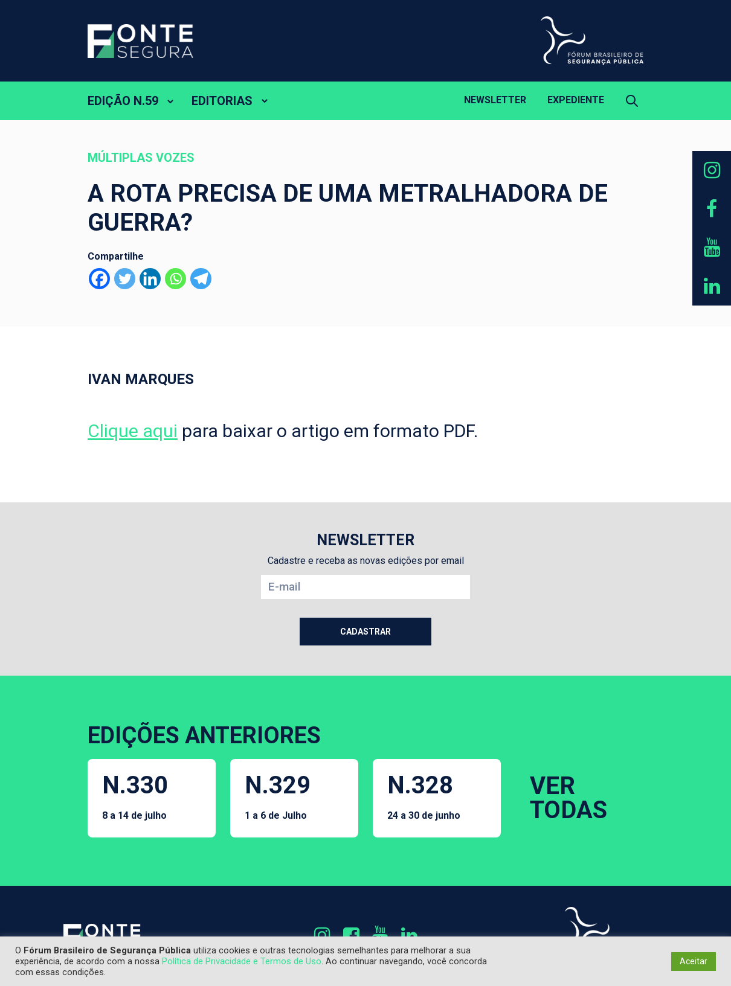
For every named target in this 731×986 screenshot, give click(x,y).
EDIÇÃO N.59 (123, 101)
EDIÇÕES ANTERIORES (204, 735)
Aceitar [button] (693, 961)
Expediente (575, 100)
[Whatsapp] (175, 278)
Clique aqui (133, 430)
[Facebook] (99, 278)
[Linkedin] (150, 278)
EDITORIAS (222, 101)
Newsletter (495, 100)
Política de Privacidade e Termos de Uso (241, 961)
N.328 (423, 796)
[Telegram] (200, 278)
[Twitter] (124, 278)
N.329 (278, 796)
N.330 (135, 796)
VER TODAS (568, 798)
